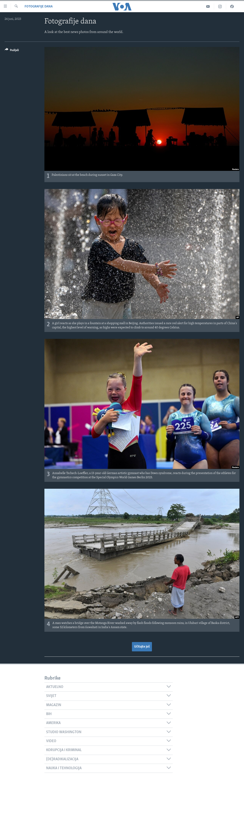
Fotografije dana (39, 6)
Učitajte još (142, 647)
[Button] (12, 51)
